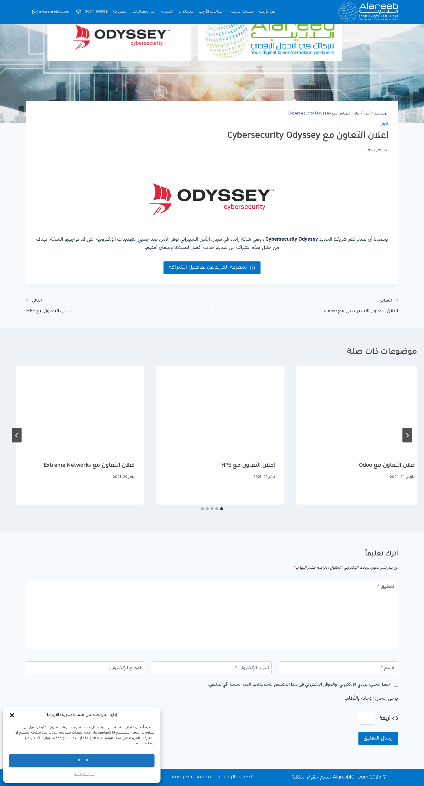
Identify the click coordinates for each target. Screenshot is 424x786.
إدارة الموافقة (85, 774)
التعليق (386, 587)
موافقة (82, 760)
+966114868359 (95, 12)
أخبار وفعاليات (144, 12)
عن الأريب (267, 12)
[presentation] (352, 409)
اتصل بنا (120, 12)
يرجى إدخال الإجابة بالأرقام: (371, 698)
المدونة (167, 12)
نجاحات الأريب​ (210, 12)
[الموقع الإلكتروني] (85, 667)
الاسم (388, 668)
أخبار (384, 124)
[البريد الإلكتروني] (212, 667)
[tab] (221, 508)
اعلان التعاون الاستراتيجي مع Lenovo (307, 305)
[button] (12, 715)
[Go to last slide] (407, 435)
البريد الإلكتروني (252, 668)
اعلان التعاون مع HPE (116, 305)
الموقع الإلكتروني (126, 668)
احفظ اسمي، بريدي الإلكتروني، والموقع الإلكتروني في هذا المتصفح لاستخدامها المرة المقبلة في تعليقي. (299, 685)
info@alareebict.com (54, 12)
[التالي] (17, 435)
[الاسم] (338, 667)
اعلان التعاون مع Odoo (238, 466)
